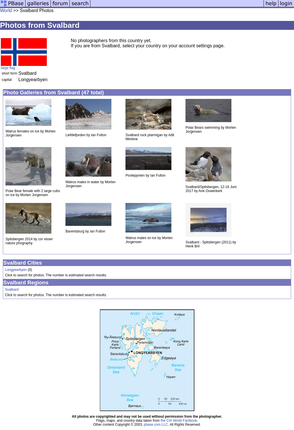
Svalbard (11, 290)
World (6, 10)
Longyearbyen (16, 270)
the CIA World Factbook (178, 421)
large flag (8, 68)
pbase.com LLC (156, 425)
